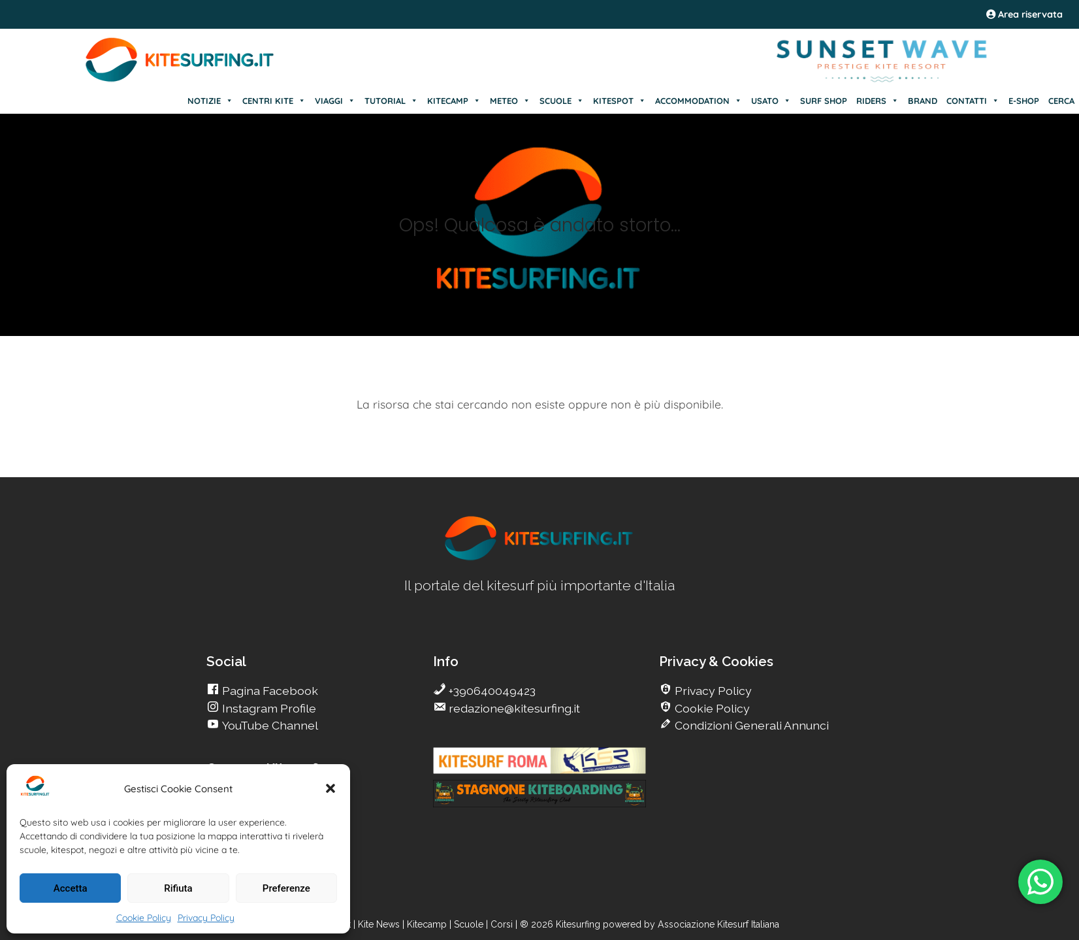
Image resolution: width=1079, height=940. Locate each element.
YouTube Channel (268, 725)
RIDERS (877, 101)
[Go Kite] (180, 80)
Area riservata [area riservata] (1024, 14)
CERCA (1061, 100)
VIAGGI (335, 101)
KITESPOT (619, 101)
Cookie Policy (143, 918)
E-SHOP (1023, 100)
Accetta (71, 888)
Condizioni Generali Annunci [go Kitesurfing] (750, 725)
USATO (771, 101)
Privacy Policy (206, 918)
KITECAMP (454, 101)
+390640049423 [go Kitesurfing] (491, 690)
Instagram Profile (267, 708)
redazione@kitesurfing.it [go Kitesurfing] (513, 708)
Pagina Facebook (268, 690)
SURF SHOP (823, 100)
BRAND (922, 100)
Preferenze (286, 888)
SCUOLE (562, 101)
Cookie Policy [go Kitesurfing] (711, 708)
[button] (330, 788)
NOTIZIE (210, 101)
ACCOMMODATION (698, 101)
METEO (510, 101)
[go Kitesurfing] (539, 558)
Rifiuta (178, 888)
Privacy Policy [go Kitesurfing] (712, 690)
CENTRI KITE (274, 101)
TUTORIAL (391, 101)
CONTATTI (972, 101)
